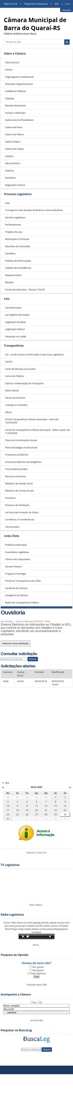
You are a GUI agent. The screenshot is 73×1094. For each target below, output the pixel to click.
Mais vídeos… (36, 904)
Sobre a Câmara (15, 53)
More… (36, 944)
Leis (6, 299)
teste (6, 681)
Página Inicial (10, 3)
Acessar (66, 10)
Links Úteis (11, 536)
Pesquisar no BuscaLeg (16, 1030)
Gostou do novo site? (36, 963)
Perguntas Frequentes (36, 3)
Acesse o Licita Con (36, 852)
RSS (57, 3)
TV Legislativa (10, 865)
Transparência (14, 345)
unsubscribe (36, 1020)
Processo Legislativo (17, 194)
